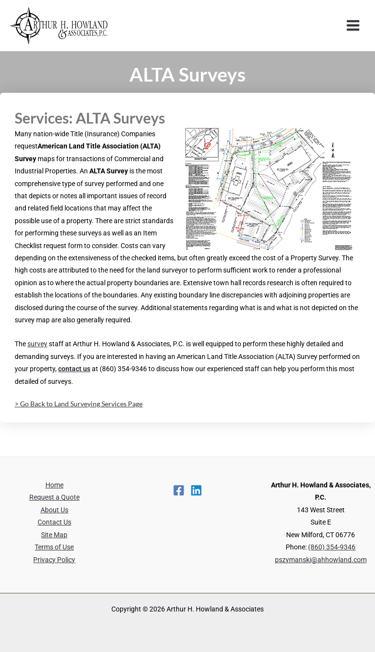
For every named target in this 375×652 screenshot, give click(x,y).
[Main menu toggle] (353, 25)
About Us (54, 510)
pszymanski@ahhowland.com (321, 560)
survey (37, 344)
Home (54, 485)
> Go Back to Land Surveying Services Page (79, 404)
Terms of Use (54, 547)
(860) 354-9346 (331, 547)
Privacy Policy (54, 560)
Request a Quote (54, 497)
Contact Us (54, 522)
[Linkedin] (196, 490)
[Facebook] (179, 490)
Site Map (54, 535)
